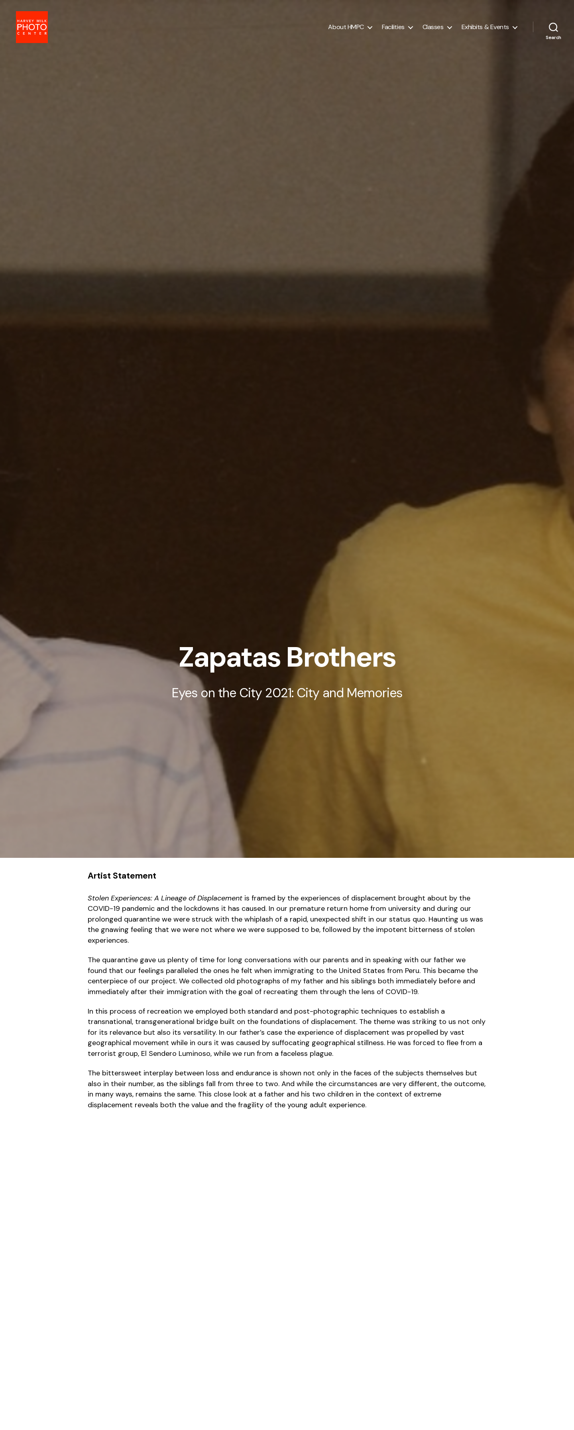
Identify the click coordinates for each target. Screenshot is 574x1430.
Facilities (393, 29)
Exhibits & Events (485, 29)
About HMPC (346, 29)
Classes (433, 29)
